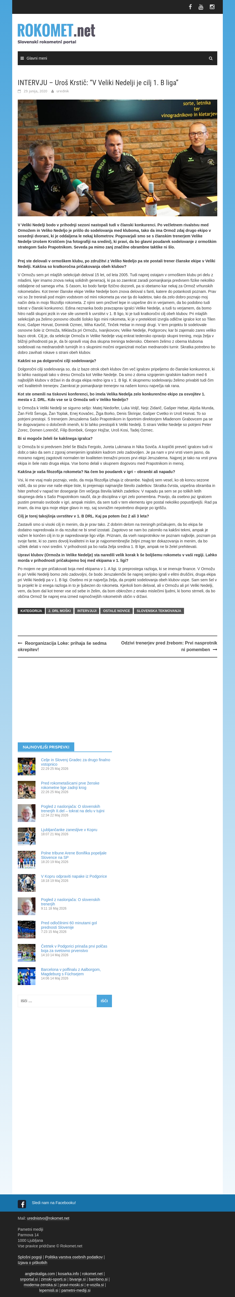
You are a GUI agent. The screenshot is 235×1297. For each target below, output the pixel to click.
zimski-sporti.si (54, 1279)
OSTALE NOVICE (116, 611)
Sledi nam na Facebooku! (54, 1202)
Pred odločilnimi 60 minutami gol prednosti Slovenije (69, 925)
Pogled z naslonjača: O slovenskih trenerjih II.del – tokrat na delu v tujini (72, 808)
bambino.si (98, 1279)
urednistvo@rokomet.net (48, 1218)
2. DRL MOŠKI (59, 611)
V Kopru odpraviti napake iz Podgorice (74, 876)
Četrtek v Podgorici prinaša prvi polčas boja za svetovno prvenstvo (74, 948)
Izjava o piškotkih (32, 1262)
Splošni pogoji (30, 1257)
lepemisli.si (48, 1290)
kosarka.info (68, 1273)
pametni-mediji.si (75, 1290)
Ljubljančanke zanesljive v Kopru (69, 830)
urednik (63, 90)
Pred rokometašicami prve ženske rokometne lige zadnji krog (70, 785)
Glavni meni (37, 58)
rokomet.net (92, 1273)
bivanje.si (78, 1279)
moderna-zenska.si (40, 1285)
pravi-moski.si (71, 1285)
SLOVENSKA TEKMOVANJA (159, 611)
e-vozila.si (95, 1285)
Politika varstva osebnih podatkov (74, 1257)
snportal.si (29, 1279)
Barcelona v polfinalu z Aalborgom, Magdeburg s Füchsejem (71, 971)
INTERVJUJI (86, 611)
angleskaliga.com (40, 1273)
